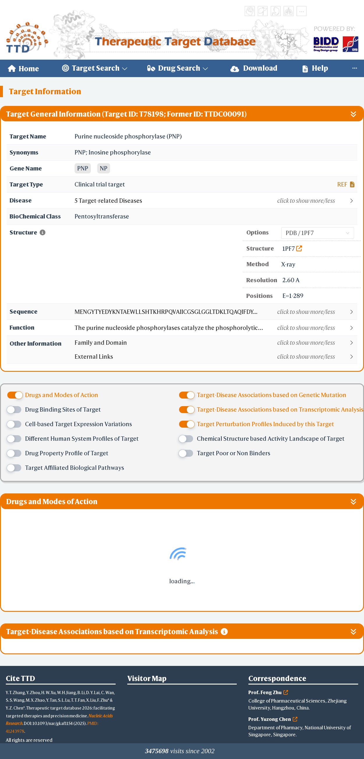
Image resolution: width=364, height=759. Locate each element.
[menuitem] (23, 68)
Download (254, 68)
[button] (216, 201)
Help (315, 68)
